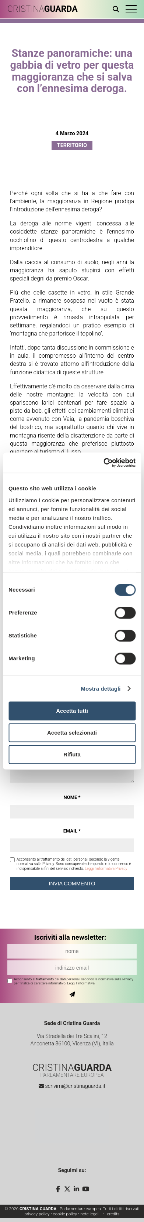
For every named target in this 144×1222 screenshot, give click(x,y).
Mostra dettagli (100, 688)
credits (113, 1213)
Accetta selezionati (72, 732)
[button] (131, 9)
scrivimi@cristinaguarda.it (75, 1086)
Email (72, 831)
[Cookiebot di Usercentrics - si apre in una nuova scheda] (103, 462)
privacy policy (36, 1213)
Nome (72, 797)
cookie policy (65, 1213)
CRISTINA (42, 9)
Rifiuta (72, 754)
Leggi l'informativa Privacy (106, 869)
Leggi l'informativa (81, 983)
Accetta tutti (72, 711)
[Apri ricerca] (117, 9)
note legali (89, 1213)
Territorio (72, 145)
